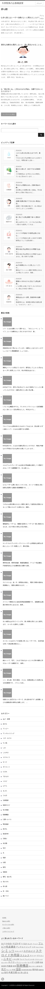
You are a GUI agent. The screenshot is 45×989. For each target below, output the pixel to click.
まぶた (5, 791)
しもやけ (6, 752)
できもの (6, 776)
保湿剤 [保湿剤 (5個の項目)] (3, 966)
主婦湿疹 (6, 800)
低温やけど (6, 805)
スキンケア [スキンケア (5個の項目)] (19, 951)
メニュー (39, 3)
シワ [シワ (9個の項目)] (11, 950)
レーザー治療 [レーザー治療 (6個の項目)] (33, 962)
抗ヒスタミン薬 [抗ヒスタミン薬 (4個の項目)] (33, 966)
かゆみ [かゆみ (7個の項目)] (8, 943)
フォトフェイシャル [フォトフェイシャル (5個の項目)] (26, 959)
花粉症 (5, 872)
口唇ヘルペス (7, 819)
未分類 (5, 843)
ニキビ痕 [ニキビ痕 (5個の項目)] (15, 959)
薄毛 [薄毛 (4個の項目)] (18, 972)
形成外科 (6, 834)
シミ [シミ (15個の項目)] (4, 951)
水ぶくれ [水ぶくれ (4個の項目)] (9, 969)
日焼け (5, 838)
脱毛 (4, 867)
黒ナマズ (6, 896)
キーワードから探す (8, 924)
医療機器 (6, 815)
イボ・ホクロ (7, 738)
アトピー (6, 729)
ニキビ (5, 781)
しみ (4, 748)
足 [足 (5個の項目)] (27, 973)
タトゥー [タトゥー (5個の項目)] (33, 956)
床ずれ (5, 829)
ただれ (5, 772)
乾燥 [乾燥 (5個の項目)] (41, 962)
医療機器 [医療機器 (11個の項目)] (22, 965)
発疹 (4, 858)
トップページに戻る (9, 114)
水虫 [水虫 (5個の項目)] (13, 970)
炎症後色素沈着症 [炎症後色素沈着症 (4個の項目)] (26, 969)
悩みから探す (6, 921)
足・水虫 (6, 891)
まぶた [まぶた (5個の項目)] (29, 944)
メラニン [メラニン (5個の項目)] (18, 962)
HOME (4, 917)
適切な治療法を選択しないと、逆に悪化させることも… (22, 45)
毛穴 (4, 848)
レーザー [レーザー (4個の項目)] (24, 962)
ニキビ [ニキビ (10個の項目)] (7, 958)
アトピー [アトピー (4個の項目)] (35, 944)
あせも (5, 724)
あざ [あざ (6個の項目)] (3, 944)
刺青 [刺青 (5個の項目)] (14, 966)
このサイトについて (8, 931)
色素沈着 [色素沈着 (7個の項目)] (12, 972)
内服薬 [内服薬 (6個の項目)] (9, 966)
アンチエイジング (8, 733)
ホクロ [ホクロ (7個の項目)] (11, 962)
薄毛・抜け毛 (7, 877)
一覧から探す (6, 928)
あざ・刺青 (6, 719)
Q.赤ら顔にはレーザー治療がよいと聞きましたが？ (20, 18)
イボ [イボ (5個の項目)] (33, 947)
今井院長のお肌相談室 (15, 985)
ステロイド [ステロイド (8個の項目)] (29, 951)
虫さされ (6, 881)
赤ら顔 (5, 886)
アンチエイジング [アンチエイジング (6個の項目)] (23, 947)
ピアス (5, 786)
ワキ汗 (5, 795)
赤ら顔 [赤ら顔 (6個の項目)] (23, 972)
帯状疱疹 (6, 824)
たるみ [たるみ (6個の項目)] (24, 944)
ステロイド (6, 757)
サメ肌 (5, 743)
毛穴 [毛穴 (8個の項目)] (3, 969)
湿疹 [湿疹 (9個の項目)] (18, 969)
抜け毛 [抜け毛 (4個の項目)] (40, 966)
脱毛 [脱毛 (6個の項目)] (6, 972)
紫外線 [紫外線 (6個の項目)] (35, 969)
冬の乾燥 (6, 810)
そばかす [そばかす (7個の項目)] (16, 943)
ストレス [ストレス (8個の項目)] (25, 955)
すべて (5, 762)
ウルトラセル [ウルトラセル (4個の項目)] (39, 947)
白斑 (4, 862)
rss (2, 979)
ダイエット (6, 767)
